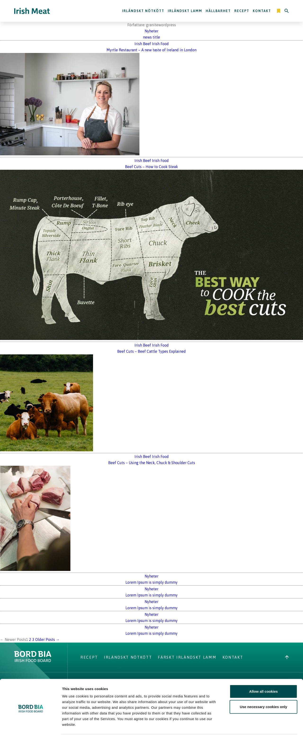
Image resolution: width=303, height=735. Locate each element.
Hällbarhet (218, 11)
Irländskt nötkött (143, 11)
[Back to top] (287, 657)
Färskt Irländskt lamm (187, 657)
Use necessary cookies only (263, 689)
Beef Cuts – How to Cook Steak (151, 167)
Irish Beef (142, 44)
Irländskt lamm (185, 11)
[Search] (287, 11)
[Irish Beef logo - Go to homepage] (32, 11)
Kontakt (262, 11)
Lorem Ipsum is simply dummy (151, 582)
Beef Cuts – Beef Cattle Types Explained (151, 351)
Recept (241, 11)
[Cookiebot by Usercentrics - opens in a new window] (30, 725)
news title (151, 37)
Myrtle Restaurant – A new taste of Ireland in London (151, 50)
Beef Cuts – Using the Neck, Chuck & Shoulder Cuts (151, 463)
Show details (248, 726)
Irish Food (160, 44)
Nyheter (151, 31)
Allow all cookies (263, 673)
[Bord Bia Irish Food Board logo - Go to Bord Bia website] (32, 661)
